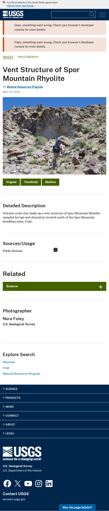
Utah (6, 368)
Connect (12, 415)
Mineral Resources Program (25, 87)
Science (12, 286)
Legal (9, 433)
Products (12, 397)
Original (11, 182)
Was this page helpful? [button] (77, 507)
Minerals (9, 362)
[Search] (92, 14)
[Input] (73, 14)
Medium (50, 182)
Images (8, 57)
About (10, 424)
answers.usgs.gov (14, 499)
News (9, 406)
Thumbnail (31, 182)
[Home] (13, 17)
